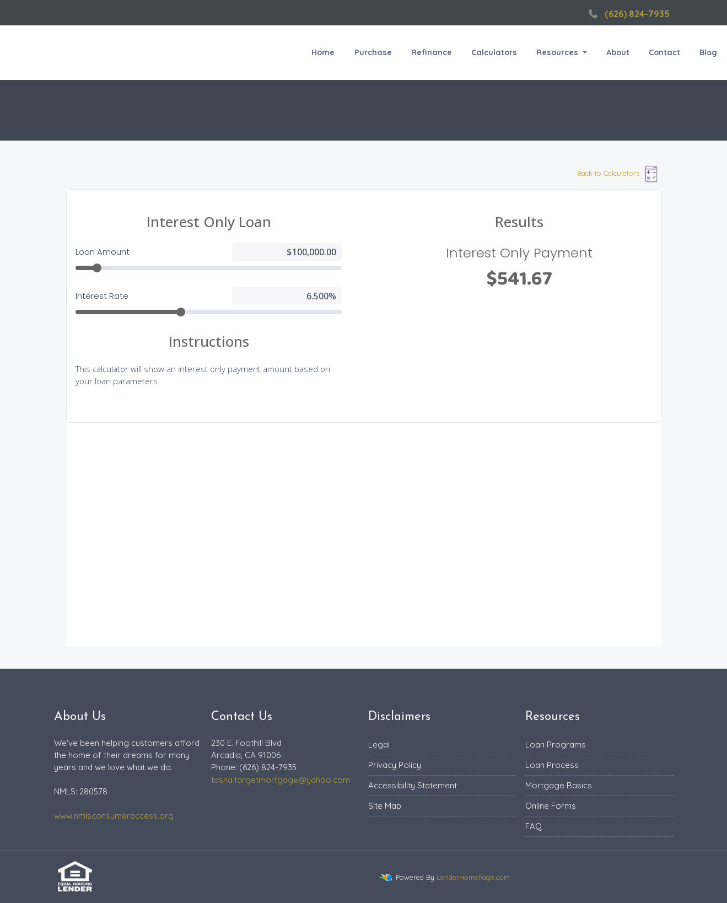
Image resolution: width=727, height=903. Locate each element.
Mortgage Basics (558, 785)
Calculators (494, 52)
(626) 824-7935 (628, 13)
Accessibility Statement (412, 785)
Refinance (431, 52)
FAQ (533, 826)
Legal (379, 744)
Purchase (373, 52)
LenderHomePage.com (473, 877)
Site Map (384, 805)
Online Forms (550, 805)
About (617, 52)
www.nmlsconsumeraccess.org (114, 815)
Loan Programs (555, 744)
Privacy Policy (394, 765)
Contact (664, 52)
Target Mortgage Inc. (53, 53)
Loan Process (552, 765)
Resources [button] (558, 52)
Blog (708, 52)
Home (323, 52)
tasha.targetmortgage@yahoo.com (280, 780)
